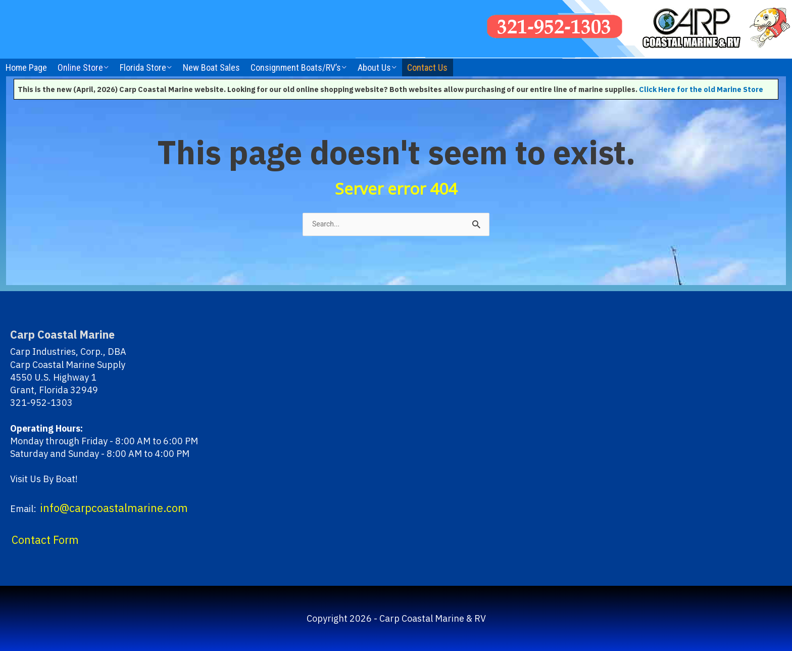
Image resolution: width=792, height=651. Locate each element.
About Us (374, 67)
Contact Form (45, 540)
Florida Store (143, 67)
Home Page (26, 67)
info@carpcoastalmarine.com (114, 508)
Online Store (80, 67)
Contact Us (427, 67)
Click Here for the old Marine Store (701, 89)
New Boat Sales (211, 67)
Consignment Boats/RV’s (296, 67)
